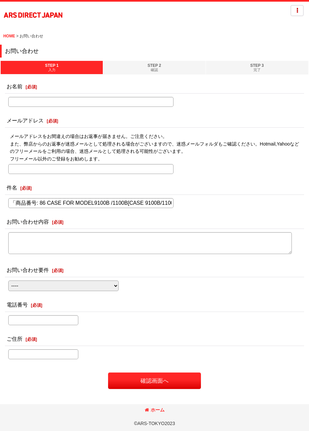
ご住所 (14, 339)
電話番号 (17, 305)
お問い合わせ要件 (28, 270)
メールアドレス (25, 120)
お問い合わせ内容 (28, 222)
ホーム (155, 409)
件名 (12, 188)
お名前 (14, 86)
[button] (297, 10)
